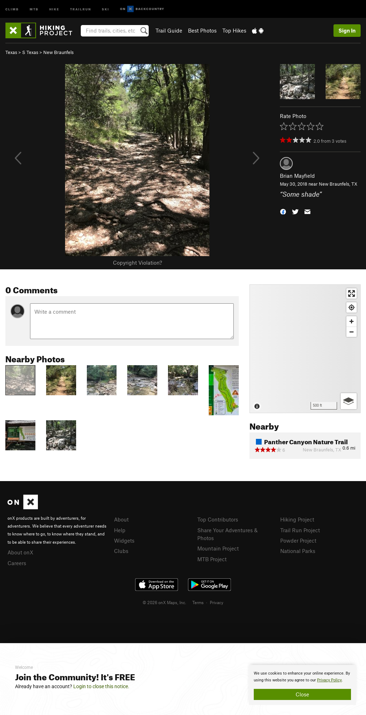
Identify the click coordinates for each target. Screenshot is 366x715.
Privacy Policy (329, 680)
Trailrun (80, 8)
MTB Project (212, 559)
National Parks (297, 551)
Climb (12, 8)
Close (302, 694)
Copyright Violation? (137, 262)
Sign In (347, 30)
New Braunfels (58, 52)
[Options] (349, 401)
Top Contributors (217, 519)
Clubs (121, 551)
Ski (105, 8)
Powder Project (298, 540)
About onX (20, 552)
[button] (283, 211)
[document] (302, 685)
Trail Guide (168, 30)
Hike (54, 8)
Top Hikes (234, 30)
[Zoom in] (351, 321)
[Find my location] (351, 307)
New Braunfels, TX (338, 184)
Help (119, 530)
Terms (198, 602)
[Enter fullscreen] (351, 293)
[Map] (305, 349)
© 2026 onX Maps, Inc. (164, 602)
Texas (11, 52)
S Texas (30, 52)
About (121, 519)
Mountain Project (218, 548)
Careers (17, 563)
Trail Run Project (300, 530)
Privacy (216, 602)
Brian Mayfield (297, 175)
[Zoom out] (351, 332)
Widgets (124, 540)
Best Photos (202, 30)
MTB (34, 8)
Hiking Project (297, 519)
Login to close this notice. (101, 686)
